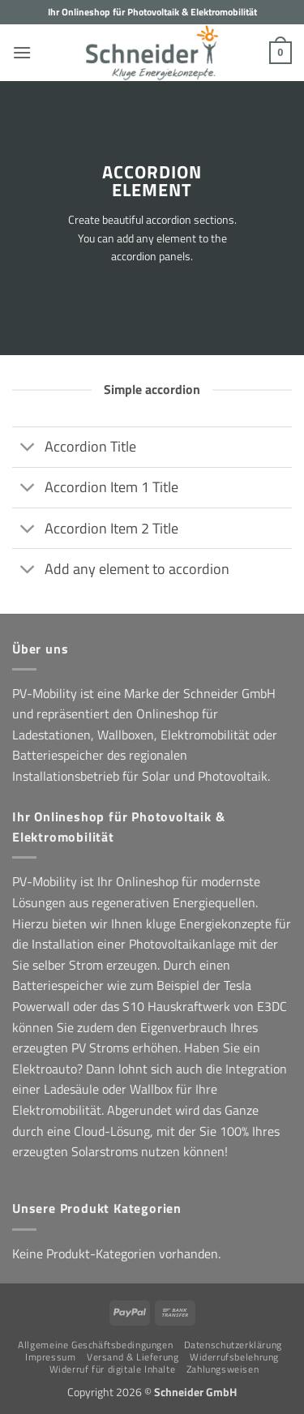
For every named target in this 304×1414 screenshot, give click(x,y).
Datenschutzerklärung (233, 1344)
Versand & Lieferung (133, 1357)
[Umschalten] (28, 448)
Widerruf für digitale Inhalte (112, 1369)
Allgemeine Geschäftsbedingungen (95, 1344)
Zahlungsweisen (222, 1369)
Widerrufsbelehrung (234, 1357)
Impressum (50, 1357)
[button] (22, 52)
